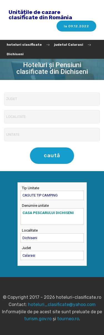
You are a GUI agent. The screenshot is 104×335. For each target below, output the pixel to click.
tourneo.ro (68, 318)
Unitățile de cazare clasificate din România (40, 14)
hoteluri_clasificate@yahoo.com (62, 304)
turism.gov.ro (38, 318)
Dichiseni (15, 54)
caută (52, 155)
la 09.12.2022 (76, 26)
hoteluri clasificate (24, 45)
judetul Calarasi (68, 45)
